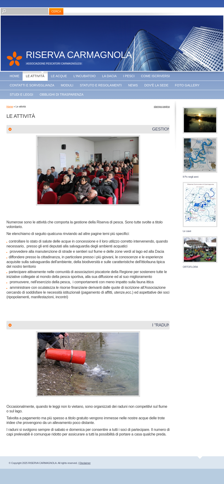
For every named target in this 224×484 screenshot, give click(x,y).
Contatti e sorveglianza (32, 85)
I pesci (129, 76)
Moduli (67, 85)
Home (14, 76)
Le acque (59, 76)
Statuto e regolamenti (101, 85)
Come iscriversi (155, 76)
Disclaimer (85, 463)
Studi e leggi (21, 94)
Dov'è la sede (156, 85)
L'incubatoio (85, 76)
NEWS (133, 85)
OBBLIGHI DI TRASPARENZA (61, 94)
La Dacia (109, 76)
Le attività (35, 76)
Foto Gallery (187, 85)
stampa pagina (162, 106)
